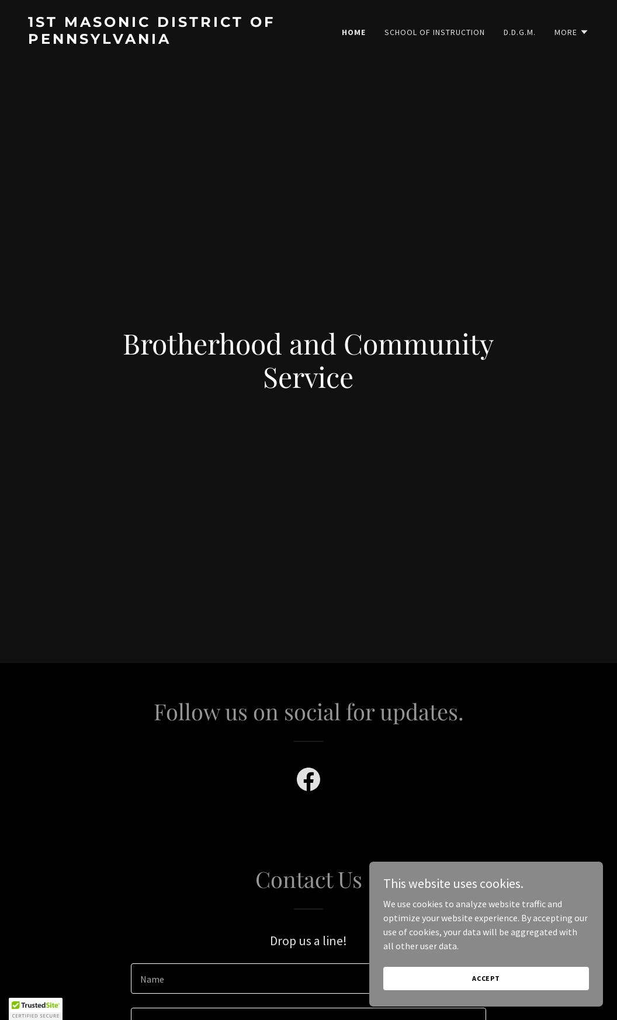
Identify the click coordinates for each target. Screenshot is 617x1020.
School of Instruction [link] (434, 32)
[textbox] (308, 978)
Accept (486, 978)
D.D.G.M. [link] (520, 32)
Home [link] (354, 32)
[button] (571, 32)
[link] (163, 40)
